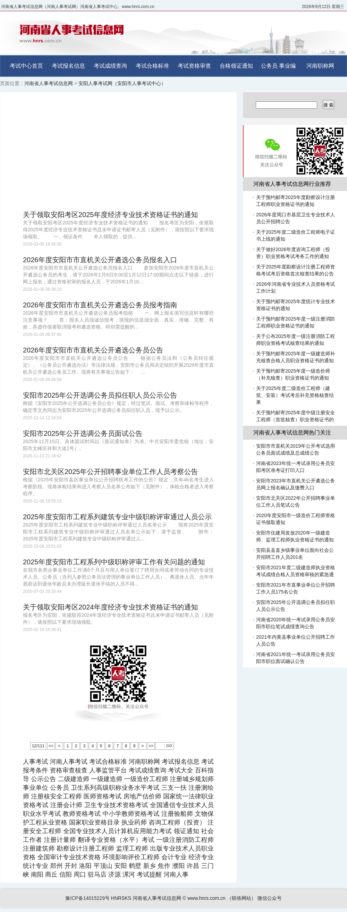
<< (51, 746)
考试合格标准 (152, 66)
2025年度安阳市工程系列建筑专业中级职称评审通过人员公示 (117, 517)
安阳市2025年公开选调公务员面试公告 (83, 433)
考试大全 (180, 770)
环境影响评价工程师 (130, 857)
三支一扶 (174, 787)
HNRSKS (121, 898)
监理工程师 (132, 848)
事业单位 (35, 787)
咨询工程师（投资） (177, 822)
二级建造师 (73, 779)
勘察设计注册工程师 (86, 848)
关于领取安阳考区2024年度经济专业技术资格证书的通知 (110, 607)
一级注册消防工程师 (185, 839)
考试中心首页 (26, 66)
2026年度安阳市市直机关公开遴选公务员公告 (93, 350)
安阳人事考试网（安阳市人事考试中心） (122, 83)
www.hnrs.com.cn (206, 898)
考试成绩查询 (110, 66)
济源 (114, 874)
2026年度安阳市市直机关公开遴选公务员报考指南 (100, 305)
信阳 (65, 874)
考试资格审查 (194, 66)
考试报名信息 (68, 66)
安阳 (120, 865)
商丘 (51, 874)
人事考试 (35, 761)
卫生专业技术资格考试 (116, 805)
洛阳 (85, 865)
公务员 (269, 66)
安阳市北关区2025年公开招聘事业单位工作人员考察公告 (110, 471)
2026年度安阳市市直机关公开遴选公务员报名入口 (100, 260)
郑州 (56, 865)
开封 (71, 865)
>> (151, 746)
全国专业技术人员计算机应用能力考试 (117, 831)
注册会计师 (66, 805)
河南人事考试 (68, 761)
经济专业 (201, 857)
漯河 (128, 874)
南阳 (37, 874)
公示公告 (43, 779)
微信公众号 (269, 898)
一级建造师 (106, 779)
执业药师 (134, 822)
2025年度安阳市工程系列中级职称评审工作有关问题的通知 (114, 562)
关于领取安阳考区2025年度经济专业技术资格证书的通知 (110, 214)
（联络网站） (241, 898)
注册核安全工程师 (56, 796)
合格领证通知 (236, 66)
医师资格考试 (103, 796)
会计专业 (174, 857)
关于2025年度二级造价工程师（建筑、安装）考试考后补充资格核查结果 (295, 395)
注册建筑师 (39, 848)
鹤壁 (135, 865)
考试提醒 (149, 874)
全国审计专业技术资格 (69, 857)
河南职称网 (320, 66)
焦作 (164, 865)
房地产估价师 (142, 796)
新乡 (149, 865)
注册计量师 (60, 839)
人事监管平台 (108, 770)
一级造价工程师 (146, 779)
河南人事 (175, 874)
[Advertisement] (118, 151)
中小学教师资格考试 (131, 813)
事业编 (287, 66)
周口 (80, 874)
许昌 (193, 865)
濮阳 (178, 865)
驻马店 (97, 874)
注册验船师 (177, 813)
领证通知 (186, 831)
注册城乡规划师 (192, 779)
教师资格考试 (82, 813)
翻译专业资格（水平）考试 (116, 839)
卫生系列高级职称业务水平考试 (115, 787)
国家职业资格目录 (94, 822)
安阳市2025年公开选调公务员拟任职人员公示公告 (100, 395)
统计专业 (35, 865)
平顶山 (102, 865)
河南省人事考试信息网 (48, 83)
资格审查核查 (68, 770)
